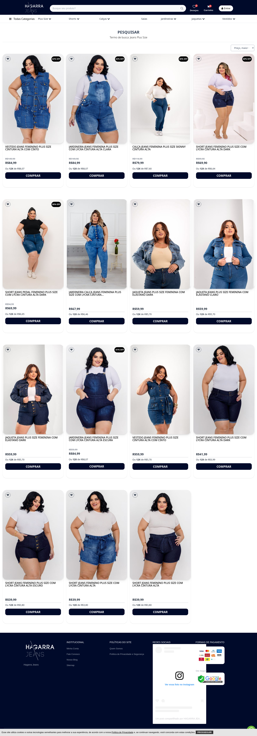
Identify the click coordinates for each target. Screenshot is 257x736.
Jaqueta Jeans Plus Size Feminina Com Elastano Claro (222, 293)
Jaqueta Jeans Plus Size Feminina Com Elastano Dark (158, 293)
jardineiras (168, 18)
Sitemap (70, 665)
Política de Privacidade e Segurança (127, 654)
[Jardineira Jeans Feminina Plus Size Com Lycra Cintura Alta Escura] (96, 389)
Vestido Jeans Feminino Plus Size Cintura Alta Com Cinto (28, 148)
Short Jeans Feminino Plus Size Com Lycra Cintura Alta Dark (221, 148)
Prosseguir (204, 732)
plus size (44, 18)
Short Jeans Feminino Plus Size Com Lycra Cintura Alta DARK (221, 439)
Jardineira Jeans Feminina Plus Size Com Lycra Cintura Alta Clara (93, 148)
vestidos (228, 18)
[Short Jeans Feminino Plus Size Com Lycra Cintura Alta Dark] (223, 98)
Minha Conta (73, 648)
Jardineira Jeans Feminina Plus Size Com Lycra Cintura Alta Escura (93, 439)
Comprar (33, 176)
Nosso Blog (72, 659)
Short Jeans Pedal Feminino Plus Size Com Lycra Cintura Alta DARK (31, 293)
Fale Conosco (73, 654)
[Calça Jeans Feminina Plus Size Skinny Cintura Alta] (160, 98)
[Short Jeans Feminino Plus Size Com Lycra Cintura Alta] (96, 535)
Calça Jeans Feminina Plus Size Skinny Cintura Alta (159, 148)
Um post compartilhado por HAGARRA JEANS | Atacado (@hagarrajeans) (193, 718)
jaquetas (198, 18)
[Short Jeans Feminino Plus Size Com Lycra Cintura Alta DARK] (223, 389)
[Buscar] (182, 8)
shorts (74, 18)
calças (104, 18)
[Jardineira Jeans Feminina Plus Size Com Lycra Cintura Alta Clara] (96, 98)
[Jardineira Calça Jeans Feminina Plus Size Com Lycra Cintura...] (96, 244)
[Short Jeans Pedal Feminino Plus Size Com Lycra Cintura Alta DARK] (33, 244)
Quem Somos (116, 648)
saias (144, 18)
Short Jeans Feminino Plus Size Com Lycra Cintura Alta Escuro (30, 584)
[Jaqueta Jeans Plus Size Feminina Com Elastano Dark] (160, 244)
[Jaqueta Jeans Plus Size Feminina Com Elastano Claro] (223, 244)
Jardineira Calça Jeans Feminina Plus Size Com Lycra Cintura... (95, 293)
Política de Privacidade (122, 732)
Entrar (225, 8)
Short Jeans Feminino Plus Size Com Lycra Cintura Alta (94, 584)
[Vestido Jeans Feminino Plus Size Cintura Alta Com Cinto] (33, 98)
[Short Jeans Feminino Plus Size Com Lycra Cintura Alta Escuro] (33, 535)
